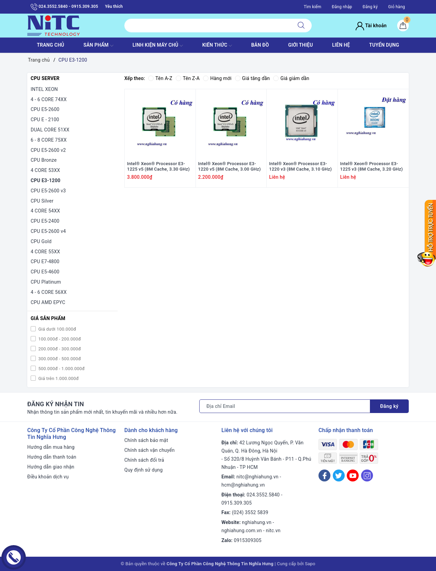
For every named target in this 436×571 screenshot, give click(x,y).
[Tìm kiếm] (301, 25)
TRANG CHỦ (50, 45)
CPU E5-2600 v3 (48, 190)
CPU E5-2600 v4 (48, 231)
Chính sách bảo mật (146, 440)
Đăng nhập (342, 6)
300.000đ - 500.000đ (59, 358)
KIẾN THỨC (217, 45)
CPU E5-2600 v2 (48, 150)
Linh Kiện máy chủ (158, 45)
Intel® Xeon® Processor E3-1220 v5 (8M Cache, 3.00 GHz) (229, 166)
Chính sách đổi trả (144, 460)
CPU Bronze (44, 160)
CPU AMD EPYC (48, 302)
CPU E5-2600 (45, 109)
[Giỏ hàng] (403, 25)
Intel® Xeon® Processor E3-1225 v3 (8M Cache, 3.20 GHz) (371, 166)
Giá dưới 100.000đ (56, 329)
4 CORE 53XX (45, 170)
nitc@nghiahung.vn (257, 476)
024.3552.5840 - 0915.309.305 (64, 6)
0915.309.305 (236, 503)
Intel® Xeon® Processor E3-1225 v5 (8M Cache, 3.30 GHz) (158, 166)
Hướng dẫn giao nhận (50, 467)
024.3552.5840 (263, 494)
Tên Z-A (188, 78)
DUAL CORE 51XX (50, 129)
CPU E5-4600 (45, 271)
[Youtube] (353, 475)
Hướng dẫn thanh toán (51, 457)
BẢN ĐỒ (260, 45)
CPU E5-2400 (45, 221)
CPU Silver (42, 201)
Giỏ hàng (396, 6)
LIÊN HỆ (341, 45)
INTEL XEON (44, 89)
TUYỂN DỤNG (384, 45)
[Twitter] (339, 475)
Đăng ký (369, 6)
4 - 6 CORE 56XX (49, 292)
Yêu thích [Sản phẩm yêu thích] (114, 6)
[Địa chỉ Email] (284, 406)
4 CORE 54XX (45, 210)
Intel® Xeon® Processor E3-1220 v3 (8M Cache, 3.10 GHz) (300, 166)
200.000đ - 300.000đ (59, 348)
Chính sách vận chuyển (149, 450)
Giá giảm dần (291, 78)
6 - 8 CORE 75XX (49, 140)
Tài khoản (371, 25)
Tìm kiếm (313, 6)
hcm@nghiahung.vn (243, 485)
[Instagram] (367, 475)
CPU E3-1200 (45, 180)
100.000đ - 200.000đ (59, 339)
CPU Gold (41, 241)
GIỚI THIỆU (300, 45)
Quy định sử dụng (143, 470)
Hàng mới (217, 78)
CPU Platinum (46, 282)
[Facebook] (324, 475)
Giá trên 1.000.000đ (58, 378)
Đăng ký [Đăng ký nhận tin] (389, 406)
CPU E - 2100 (45, 119)
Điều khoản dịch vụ (48, 476)
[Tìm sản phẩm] (207, 25)
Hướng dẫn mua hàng (51, 447)
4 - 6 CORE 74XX (49, 99)
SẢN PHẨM (98, 45)
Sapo (310, 563)
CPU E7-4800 (45, 261)
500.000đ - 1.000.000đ (61, 368)
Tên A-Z (160, 78)
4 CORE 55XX (45, 251)
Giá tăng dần (252, 78)
